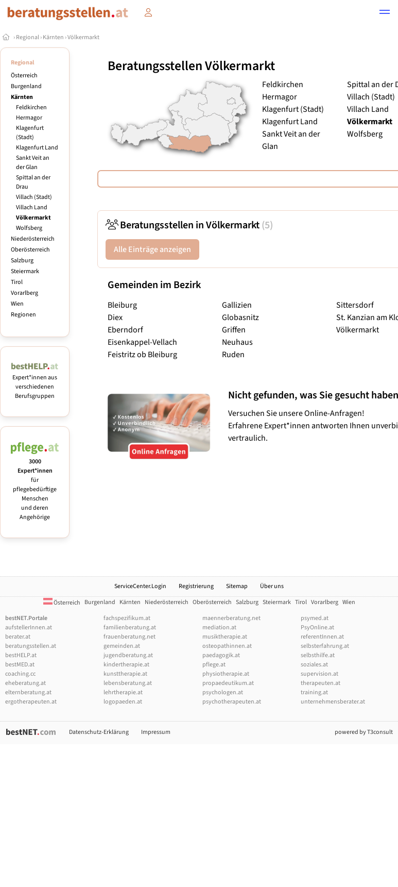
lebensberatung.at (127, 683)
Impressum (155, 732)
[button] (384, 13)
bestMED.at (19, 664)
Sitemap (237, 586)
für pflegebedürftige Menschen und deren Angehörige (35, 485)
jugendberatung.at (128, 655)
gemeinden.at (121, 646)
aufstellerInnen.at (28, 627)
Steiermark (25, 271)
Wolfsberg (29, 228)
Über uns (272, 586)
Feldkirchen (31, 107)
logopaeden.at (122, 701)
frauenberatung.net (129, 636)
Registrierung (196, 586)
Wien (17, 303)
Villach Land (31, 207)
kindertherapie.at (126, 664)
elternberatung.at (28, 692)
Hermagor (29, 117)
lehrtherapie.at (123, 692)
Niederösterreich (33, 239)
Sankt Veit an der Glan (32, 163)
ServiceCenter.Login (140, 586)
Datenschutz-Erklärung (99, 732)
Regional (27, 37)
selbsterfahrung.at (325, 646)
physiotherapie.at (225, 674)
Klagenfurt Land (37, 147)
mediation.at (219, 627)
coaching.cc (20, 674)
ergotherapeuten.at (31, 701)
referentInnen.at (322, 636)
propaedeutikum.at (228, 683)
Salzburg (22, 260)
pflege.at (214, 664)
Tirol (17, 282)
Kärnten (53, 37)
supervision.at (319, 674)
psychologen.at (222, 692)
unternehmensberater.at (333, 701)
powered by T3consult (364, 732)
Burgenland (26, 86)
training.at (314, 692)
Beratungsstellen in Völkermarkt (189, 225)
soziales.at (314, 664)
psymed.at (314, 618)
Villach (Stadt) (34, 197)
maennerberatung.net (231, 618)
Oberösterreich (30, 249)
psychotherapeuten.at (231, 701)
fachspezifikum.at (126, 618)
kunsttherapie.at (125, 674)
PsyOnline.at (317, 627)
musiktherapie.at (224, 636)
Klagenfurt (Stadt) (30, 133)
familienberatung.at (129, 627)
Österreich (24, 75)
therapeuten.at (320, 683)
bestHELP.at (21, 655)
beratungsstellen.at (30, 646)
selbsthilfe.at (318, 655)
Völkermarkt (83, 37)
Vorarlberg (24, 293)
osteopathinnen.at (227, 646)
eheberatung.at (25, 683)
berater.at (17, 636)
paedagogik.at (221, 655)
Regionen (23, 314)
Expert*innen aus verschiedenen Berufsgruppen (35, 382)
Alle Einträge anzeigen (152, 249)
